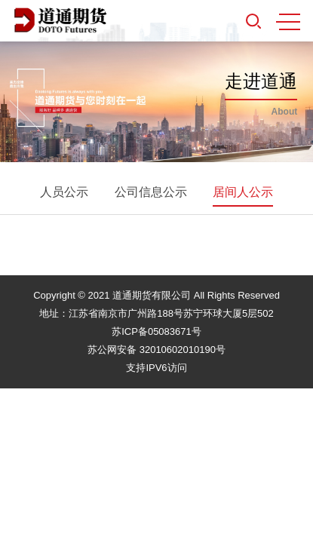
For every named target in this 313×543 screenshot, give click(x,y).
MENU (288, 22)
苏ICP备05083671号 (156, 331)
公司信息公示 (151, 192)
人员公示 (64, 192)
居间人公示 (243, 192)
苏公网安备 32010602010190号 (156, 349)
